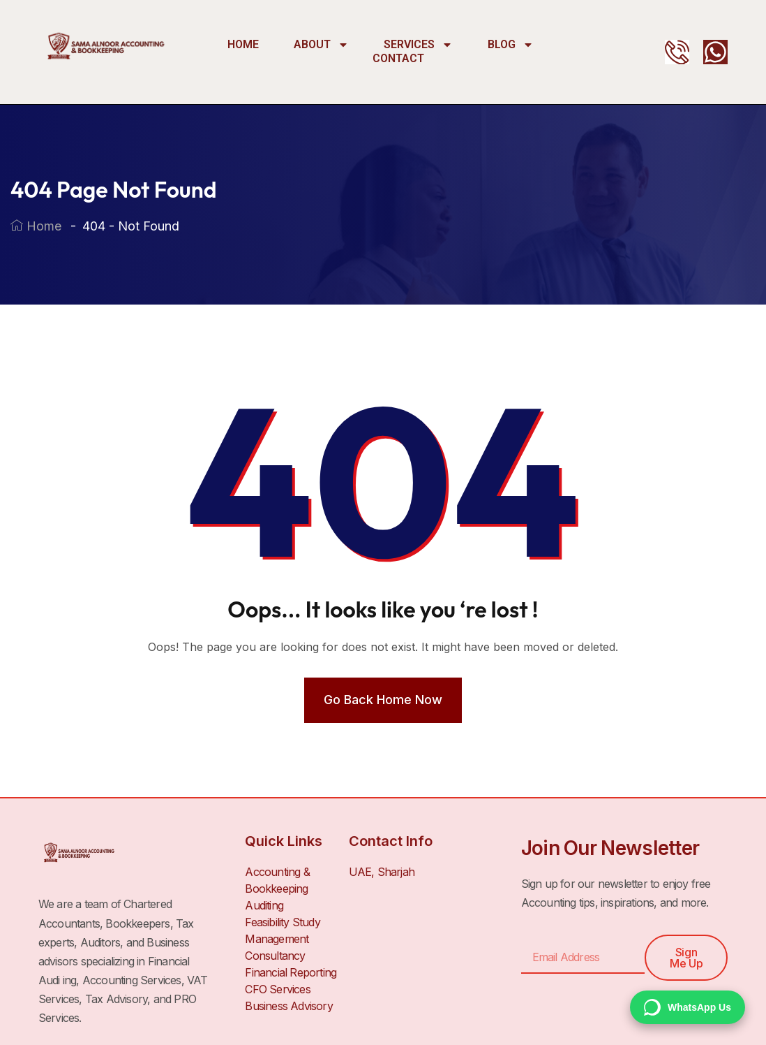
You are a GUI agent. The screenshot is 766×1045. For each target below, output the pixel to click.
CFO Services (277, 989)
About (321, 45)
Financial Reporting (290, 972)
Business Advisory (288, 1006)
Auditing (264, 905)
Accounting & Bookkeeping (277, 880)
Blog (511, 45)
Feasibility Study (282, 922)
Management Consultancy (276, 947)
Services (418, 45)
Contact (398, 58)
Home (243, 44)
